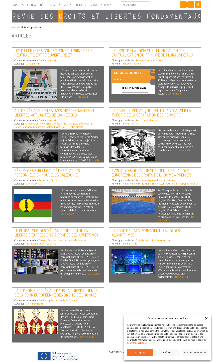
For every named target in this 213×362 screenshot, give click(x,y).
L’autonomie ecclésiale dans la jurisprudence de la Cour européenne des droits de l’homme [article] (56, 295)
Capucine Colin (33, 123)
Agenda (31, 5)
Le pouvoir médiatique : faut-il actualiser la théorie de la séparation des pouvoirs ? (151, 113)
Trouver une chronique (102, 5)
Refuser (167, 352)
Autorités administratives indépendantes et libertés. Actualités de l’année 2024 (54, 113)
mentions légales (139, 343)
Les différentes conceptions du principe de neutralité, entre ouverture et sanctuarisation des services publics (53, 55)
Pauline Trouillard (132, 63)
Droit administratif (48, 60)
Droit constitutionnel (146, 120)
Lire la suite (82, 97)
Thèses (43, 5)
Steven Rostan (130, 123)
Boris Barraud (130, 243)
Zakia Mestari (76, 127)
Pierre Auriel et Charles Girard (41, 243)
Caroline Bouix (33, 183)
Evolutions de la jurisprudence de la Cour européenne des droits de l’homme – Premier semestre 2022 (151, 175)
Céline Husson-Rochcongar (164, 183)
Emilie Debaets (86, 123)
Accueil (15, 27)
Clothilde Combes (51, 123)
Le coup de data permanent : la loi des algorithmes (146, 233)
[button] (206, 318)
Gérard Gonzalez (34, 303)
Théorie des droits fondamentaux (153, 240)
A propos (18, 5)
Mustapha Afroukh (188, 183)
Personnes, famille (48, 180)
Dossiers (55, 5)
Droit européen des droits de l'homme (155, 180)
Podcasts (80, 5)
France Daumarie (22, 127)
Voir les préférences (195, 352)
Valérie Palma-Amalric (57, 127)
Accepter (140, 352)
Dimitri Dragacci (69, 123)
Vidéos (68, 5)
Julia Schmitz (39, 127)
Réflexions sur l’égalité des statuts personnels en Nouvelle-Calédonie (47, 173)
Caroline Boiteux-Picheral (136, 183)
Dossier (140, 60)
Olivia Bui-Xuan (33, 63)
